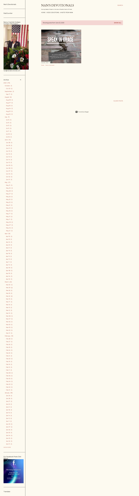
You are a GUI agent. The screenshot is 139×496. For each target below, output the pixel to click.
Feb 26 (9, 344)
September (9, 91)
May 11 (9, 219)
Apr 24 (9, 242)
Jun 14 (9, 159)
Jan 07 (9, 427)
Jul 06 (9, 137)
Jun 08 (9, 168)
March (8, 282)
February (9, 336)
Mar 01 (9, 333)
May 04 (9, 228)
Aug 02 (9, 114)
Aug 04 (9, 108)
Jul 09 (9, 134)
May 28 (9, 191)
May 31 (9, 185)
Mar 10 (9, 313)
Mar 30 (9, 285)
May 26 (9, 196)
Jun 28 (9, 142)
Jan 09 (9, 424)
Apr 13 (9, 259)
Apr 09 (9, 268)
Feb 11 (9, 370)
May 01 (9, 231)
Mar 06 (9, 322)
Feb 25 (9, 347)
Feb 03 (9, 384)
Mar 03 (9, 327)
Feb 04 (9, 381)
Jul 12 (8, 128)
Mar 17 (9, 302)
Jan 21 (9, 407)
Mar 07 (9, 319)
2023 (7, 83)
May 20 (9, 208)
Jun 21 (9, 148)
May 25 (9, 199)
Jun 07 (9, 171)
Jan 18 (9, 410)
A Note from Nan (66, 12)
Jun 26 (9, 145)
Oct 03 (9, 88)
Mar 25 (9, 293)
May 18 (9, 211)
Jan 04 (9, 435)
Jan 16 (9, 413)
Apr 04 (9, 276)
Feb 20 (9, 359)
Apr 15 (9, 256)
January (8, 393)
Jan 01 (9, 444)
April (7, 233)
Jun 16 (9, 154)
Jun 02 (9, 177)
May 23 (9, 202)
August (8, 97)
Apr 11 (9, 262)
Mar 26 (9, 290)
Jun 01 (9, 179)
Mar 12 (9, 310)
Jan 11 (9, 421)
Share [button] (42, 65)
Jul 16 (8, 120)
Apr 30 (9, 236)
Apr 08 (9, 270)
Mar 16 (9, 304)
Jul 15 (8, 123)
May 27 (9, 194)
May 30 (9, 188)
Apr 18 (9, 253)
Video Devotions (52, 12)
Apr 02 (9, 279)
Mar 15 (9, 307)
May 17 (9, 214)
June (8, 140)
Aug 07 (9, 103)
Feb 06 (9, 376)
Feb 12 (9, 367)
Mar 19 (9, 299)
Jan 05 (9, 432)
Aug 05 (9, 105)
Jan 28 (9, 398)
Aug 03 (9, 111)
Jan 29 (9, 395)
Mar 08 (9, 316)
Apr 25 (9, 239)
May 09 (9, 222)
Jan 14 (9, 415)
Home (43, 12)
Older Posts (118, 101)
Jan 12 (9, 418)
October (8, 86)
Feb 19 (9, 361)
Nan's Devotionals (57, 5)
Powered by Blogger (82, 112)
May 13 (9, 216)
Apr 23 (9, 245)
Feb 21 (9, 356)
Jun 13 (9, 162)
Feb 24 (9, 350)
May (7, 182)
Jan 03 (9, 438)
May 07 (9, 225)
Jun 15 (9, 157)
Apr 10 (9, 265)
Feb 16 (9, 364)
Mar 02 (9, 330)
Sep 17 (9, 94)
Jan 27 (9, 401)
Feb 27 (9, 341)
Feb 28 (9, 339)
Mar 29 (9, 287)
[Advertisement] (61, 82)
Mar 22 (9, 296)
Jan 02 (9, 441)
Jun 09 (9, 165)
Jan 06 (9, 430)
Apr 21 (9, 248)
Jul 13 (8, 125)
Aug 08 (9, 100)
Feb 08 (9, 373)
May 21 (9, 205)
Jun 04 (9, 174)
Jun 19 (9, 151)
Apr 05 (9, 273)
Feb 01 (9, 390)
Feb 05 (9, 378)
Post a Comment (49, 65)
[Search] (120, 5)
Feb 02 (9, 387)
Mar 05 (9, 324)
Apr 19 (9, 250)
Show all (117, 23)
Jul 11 (8, 131)
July (7, 117)
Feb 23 (9, 353)
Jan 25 (9, 404)
